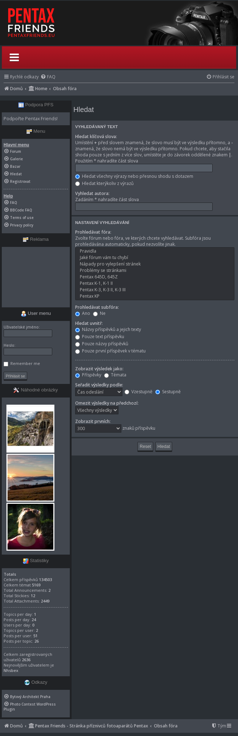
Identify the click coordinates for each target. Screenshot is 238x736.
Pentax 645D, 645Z (155, 277)
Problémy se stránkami (155, 270)
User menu (36, 313)
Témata (115, 375)
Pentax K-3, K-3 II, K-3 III (155, 290)
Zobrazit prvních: (93, 421)
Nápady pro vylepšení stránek (155, 264)
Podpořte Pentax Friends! (31, 119)
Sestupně (168, 392)
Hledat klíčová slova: (96, 136)
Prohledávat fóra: (93, 232)
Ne (99, 313)
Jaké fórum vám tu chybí (155, 257)
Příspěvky (88, 375)
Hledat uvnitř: (89, 323)
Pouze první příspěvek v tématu (110, 351)
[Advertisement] (36, 277)
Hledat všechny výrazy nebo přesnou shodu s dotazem (134, 176)
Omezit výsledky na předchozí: (107, 403)
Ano (82, 313)
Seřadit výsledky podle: (99, 385)
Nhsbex (11, 670)
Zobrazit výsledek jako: (99, 369)
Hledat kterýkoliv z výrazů (104, 183)
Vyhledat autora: (92, 193)
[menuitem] (47, 77)
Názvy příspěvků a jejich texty (108, 329)
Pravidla (155, 251)
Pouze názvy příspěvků (101, 344)
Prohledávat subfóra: (97, 307)
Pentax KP (155, 296)
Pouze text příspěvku (99, 336)
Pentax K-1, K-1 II (155, 283)
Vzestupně (138, 392)
